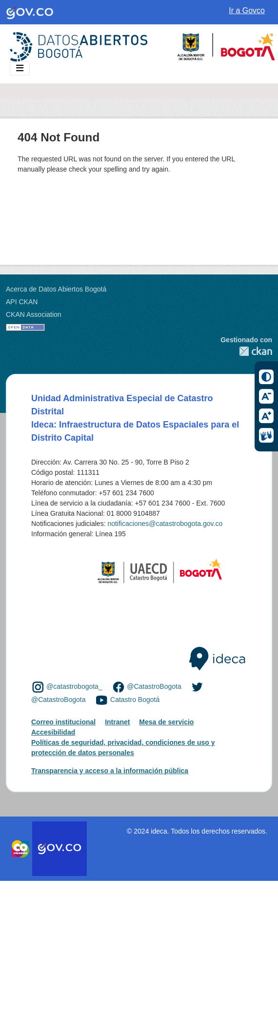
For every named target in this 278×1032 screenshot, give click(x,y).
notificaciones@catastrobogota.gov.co (164, 523)
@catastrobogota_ (74, 686)
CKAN (246, 351)
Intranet (117, 722)
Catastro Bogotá (134, 699)
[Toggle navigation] (20, 68)
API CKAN (22, 302)
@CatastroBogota (154, 686)
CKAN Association (33, 314)
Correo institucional (63, 722)
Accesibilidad (53, 732)
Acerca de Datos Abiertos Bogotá (56, 289)
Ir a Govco (247, 10)
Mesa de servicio (166, 722)
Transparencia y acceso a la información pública (109, 771)
